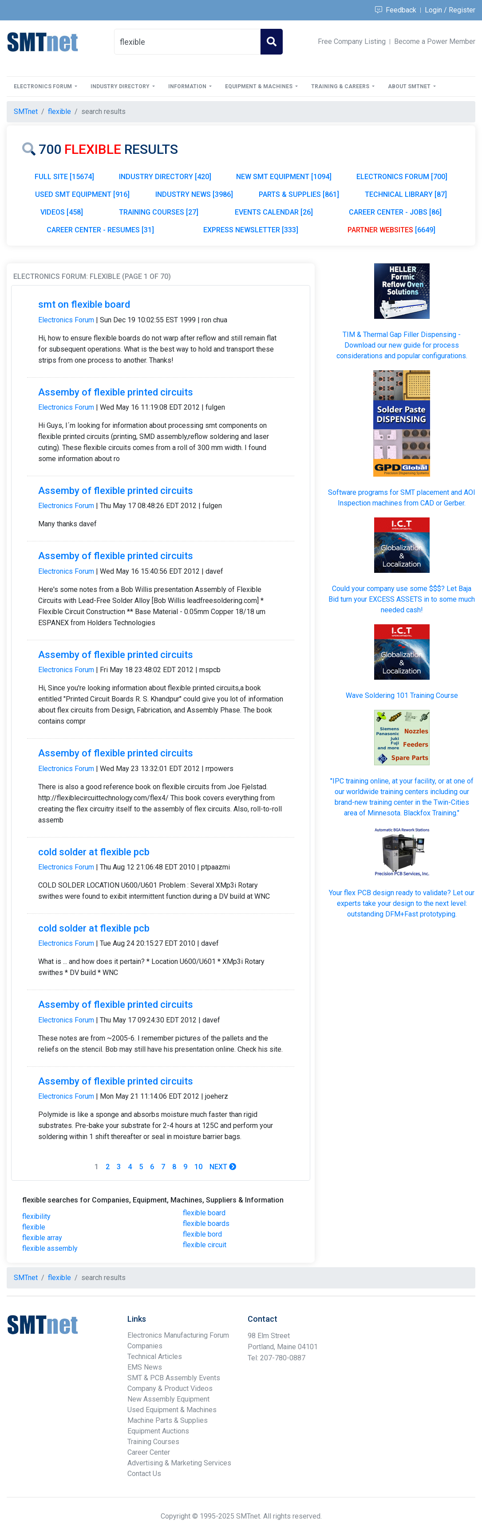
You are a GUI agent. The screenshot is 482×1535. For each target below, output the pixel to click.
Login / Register (450, 10)
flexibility (36, 1216)
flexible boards (206, 1223)
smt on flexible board (84, 304)
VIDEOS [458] (61, 212)
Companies (144, 1346)
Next (222, 1167)
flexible (33, 1227)
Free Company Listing (352, 41)
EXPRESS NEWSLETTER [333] (250, 230)
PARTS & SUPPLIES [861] (299, 194)
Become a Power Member (434, 41)
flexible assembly (50, 1248)
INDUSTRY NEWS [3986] (194, 194)
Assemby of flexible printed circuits (115, 392)
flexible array (42, 1237)
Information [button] (188, 86)
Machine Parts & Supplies (167, 1420)
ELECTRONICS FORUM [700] (401, 176)
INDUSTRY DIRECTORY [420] (165, 176)
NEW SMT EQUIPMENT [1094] (284, 176)
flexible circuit (204, 1245)
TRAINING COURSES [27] (158, 212)
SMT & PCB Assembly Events (173, 1378)
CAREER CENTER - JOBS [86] (395, 212)
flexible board (204, 1213)
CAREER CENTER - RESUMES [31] (100, 230)
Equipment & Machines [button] (259, 86)
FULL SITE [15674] (64, 176)
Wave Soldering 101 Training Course (402, 695)
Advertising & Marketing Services (179, 1463)
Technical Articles (154, 1356)
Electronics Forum (66, 320)
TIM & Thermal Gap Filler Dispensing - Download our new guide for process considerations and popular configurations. (401, 345)
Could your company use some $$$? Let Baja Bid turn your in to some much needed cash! (401, 599)
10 (198, 1167)
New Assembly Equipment (168, 1399)
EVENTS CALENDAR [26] (274, 212)
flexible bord (202, 1234)
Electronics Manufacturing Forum (178, 1335)
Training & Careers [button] (341, 86)
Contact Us (144, 1473)
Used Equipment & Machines (172, 1410)
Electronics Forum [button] (43, 86)
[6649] (391, 230)
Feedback (395, 10)
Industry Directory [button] (121, 86)
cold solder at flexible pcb (94, 852)
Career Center (148, 1452)
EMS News (144, 1367)
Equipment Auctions (158, 1431)
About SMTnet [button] (410, 86)
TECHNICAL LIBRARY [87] (406, 194)
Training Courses (153, 1441)
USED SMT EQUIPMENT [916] (82, 194)
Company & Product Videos (170, 1388)
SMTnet (26, 111)
